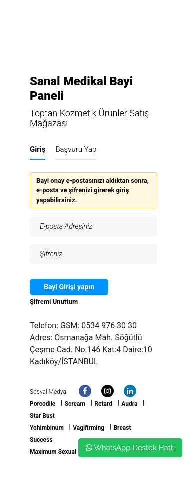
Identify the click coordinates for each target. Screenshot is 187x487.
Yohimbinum (47, 427)
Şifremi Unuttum (54, 301)
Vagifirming (88, 427)
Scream (75, 403)
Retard (103, 403)
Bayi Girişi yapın (69, 287)
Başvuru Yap (75, 149)
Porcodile (42, 403)
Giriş (37, 149)
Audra (129, 403)
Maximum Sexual (53, 451)
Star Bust (42, 415)
